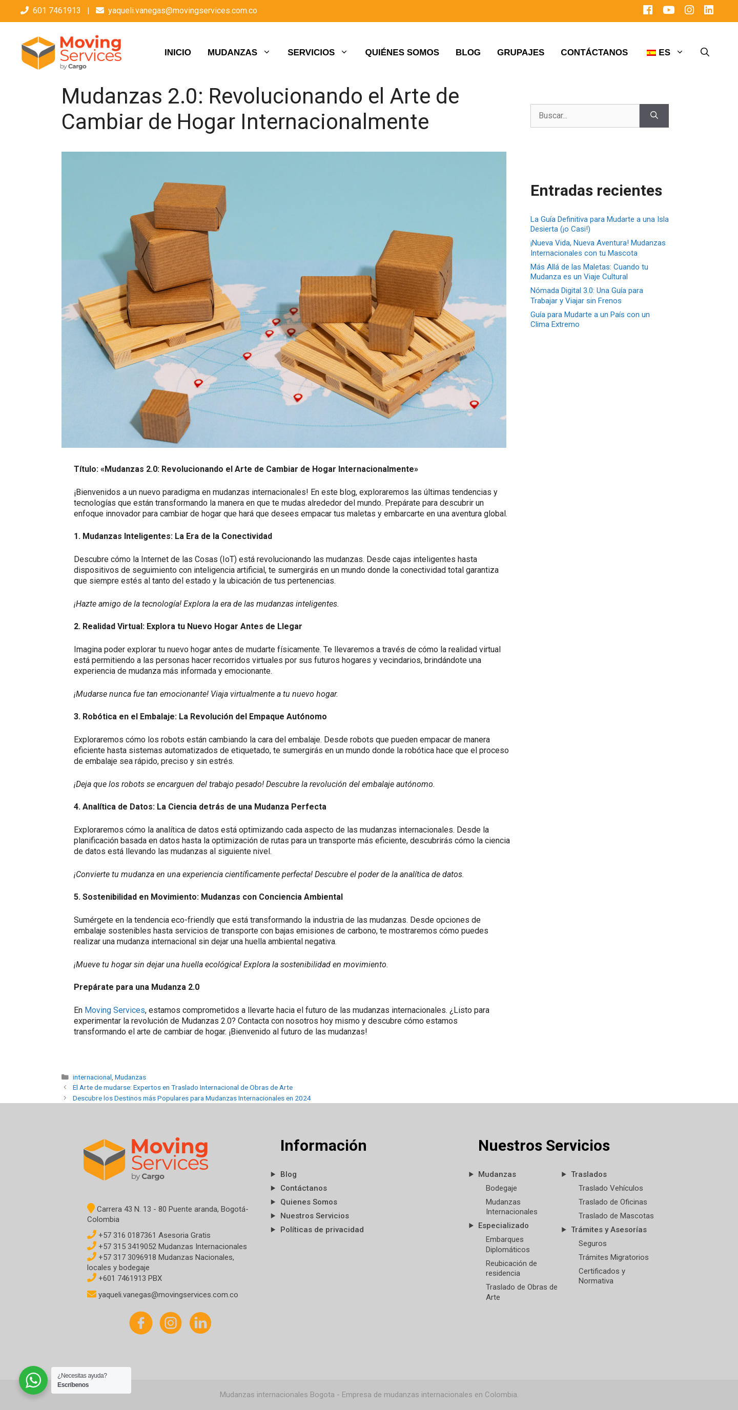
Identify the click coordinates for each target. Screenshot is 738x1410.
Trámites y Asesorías (609, 1229)
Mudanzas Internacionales (512, 1207)
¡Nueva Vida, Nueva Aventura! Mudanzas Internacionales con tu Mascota (598, 248)
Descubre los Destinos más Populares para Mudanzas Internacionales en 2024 (192, 1098)
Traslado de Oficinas (613, 1202)
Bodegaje (501, 1188)
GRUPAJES (520, 52)
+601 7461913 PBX (124, 1278)
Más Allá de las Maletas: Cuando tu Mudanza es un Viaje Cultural (589, 272)
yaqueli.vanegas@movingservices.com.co (182, 10)
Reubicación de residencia (511, 1268)
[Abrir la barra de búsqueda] (704, 52)
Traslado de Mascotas (616, 1215)
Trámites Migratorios (614, 1257)
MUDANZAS (243, 52)
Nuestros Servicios (314, 1215)
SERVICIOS (322, 52)
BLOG (468, 52)
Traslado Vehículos (611, 1188)
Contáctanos (303, 1188)
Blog (288, 1174)
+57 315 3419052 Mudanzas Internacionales (167, 1246)
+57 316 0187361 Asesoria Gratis (149, 1235)
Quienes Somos (308, 1202)
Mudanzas (130, 1077)
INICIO (178, 52)
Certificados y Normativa (602, 1276)
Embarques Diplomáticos (508, 1244)
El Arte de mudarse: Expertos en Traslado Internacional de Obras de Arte (183, 1087)
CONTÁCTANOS (594, 52)
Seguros (593, 1243)
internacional (92, 1077)
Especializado (503, 1225)
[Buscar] (654, 116)
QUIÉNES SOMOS (402, 52)
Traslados (589, 1174)
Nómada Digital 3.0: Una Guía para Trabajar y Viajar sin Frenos (586, 295)
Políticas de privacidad (322, 1229)
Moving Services (115, 1010)
